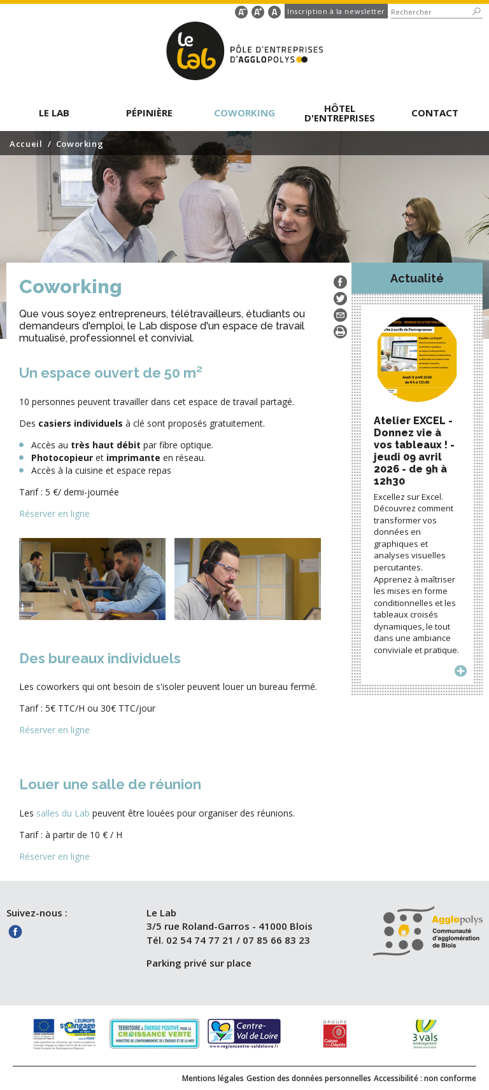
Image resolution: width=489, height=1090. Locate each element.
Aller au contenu (55, 10)
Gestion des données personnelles (308, 1078)
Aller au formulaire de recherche (95, 10)
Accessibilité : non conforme (425, 1078)
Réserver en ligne (54, 513)
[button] (54, 112)
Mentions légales (213, 1078)
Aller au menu (46, 10)
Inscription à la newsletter (336, 11)
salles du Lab (63, 813)
